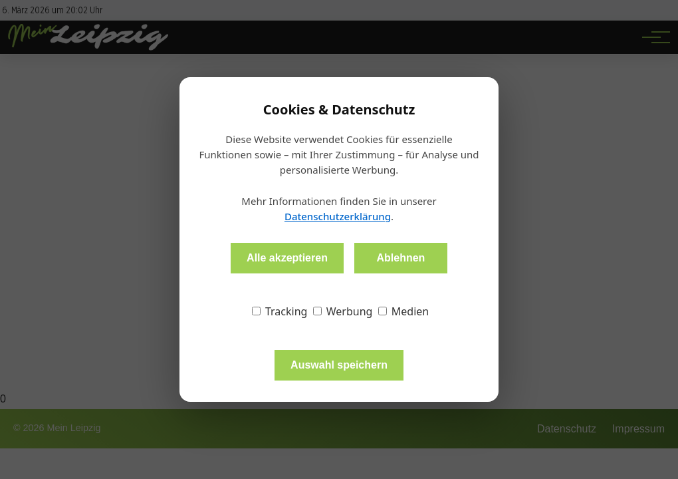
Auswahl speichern (339, 365)
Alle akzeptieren (287, 257)
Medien (403, 311)
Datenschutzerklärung (337, 216)
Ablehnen (400, 257)
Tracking (280, 311)
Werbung (343, 311)
